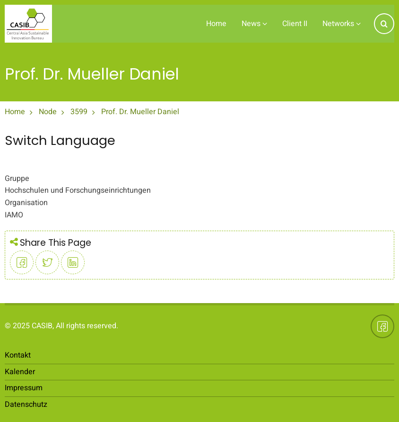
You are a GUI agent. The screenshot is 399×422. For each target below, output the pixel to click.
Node (48, 111)
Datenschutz (26, 404)
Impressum (24, 388)
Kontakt (18, 355)
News (254, 23)
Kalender (20, 371)
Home (216, 23)
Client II (294, 23)
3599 (78, 111)
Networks (341, 23)
